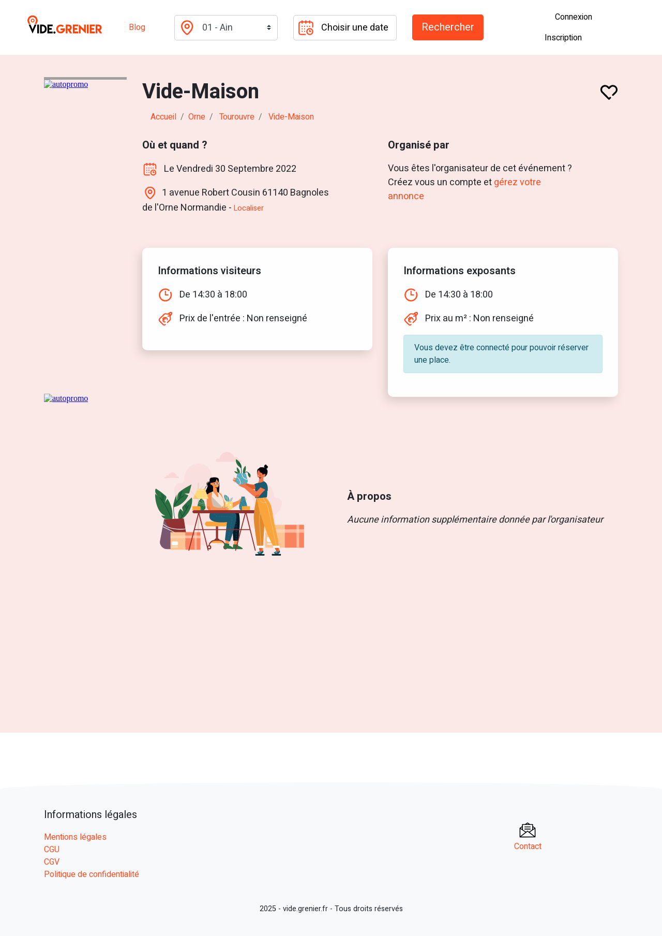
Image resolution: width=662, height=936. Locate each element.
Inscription (563, 38)
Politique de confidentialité (91, 874)
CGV (51, 862)
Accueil (163, 117)
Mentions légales (75, 837)
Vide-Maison (291, 117)
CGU (51, 849)
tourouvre (236, 117)
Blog (137, 27)
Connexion (573, 17)
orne (196, 117)
